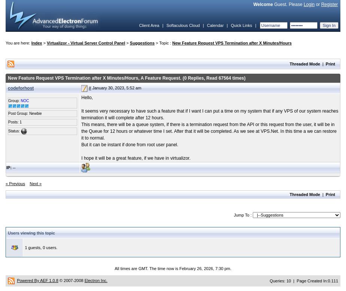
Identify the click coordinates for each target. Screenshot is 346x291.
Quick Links (241, 25)
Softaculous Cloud (183, 25)
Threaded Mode (305, 64)
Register (329, 4)
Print (330, 64)
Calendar (215, 25)
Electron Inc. (96, 280)
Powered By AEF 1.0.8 (37, 280)
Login (309, 4)
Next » (36, 183)
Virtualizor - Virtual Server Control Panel (86, 43)
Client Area (149, 25)
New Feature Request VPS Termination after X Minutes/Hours (232, 43)
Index (36, 43)
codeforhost (21, 88)
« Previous (15, 183)
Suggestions (142, 43)
